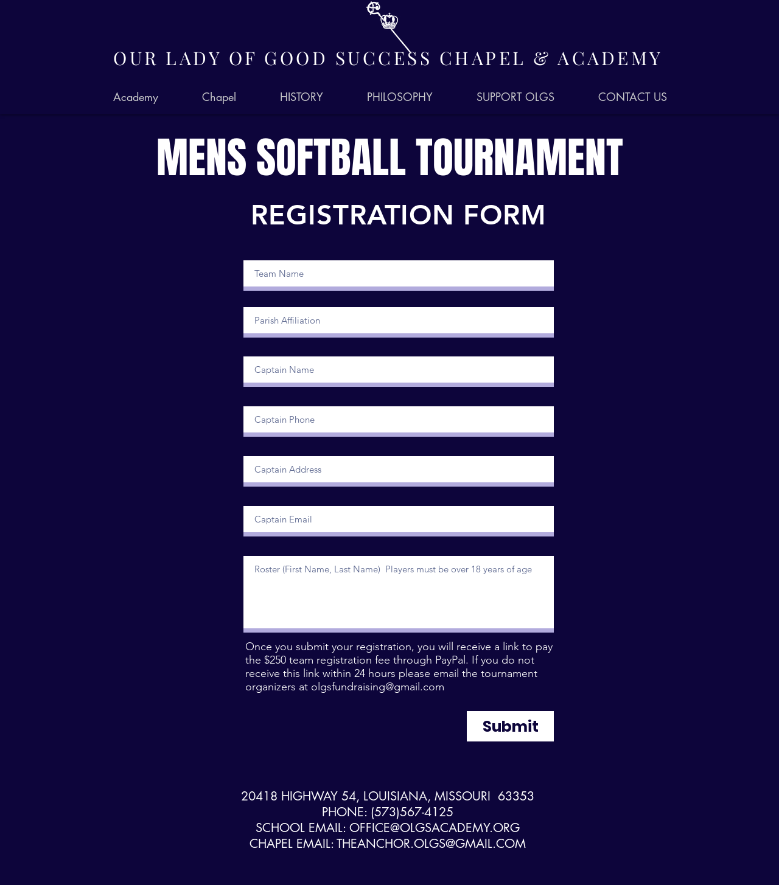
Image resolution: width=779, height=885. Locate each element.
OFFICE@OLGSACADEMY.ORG (434, 828)
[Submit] (510, 726)
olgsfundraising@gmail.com (377, 686)
